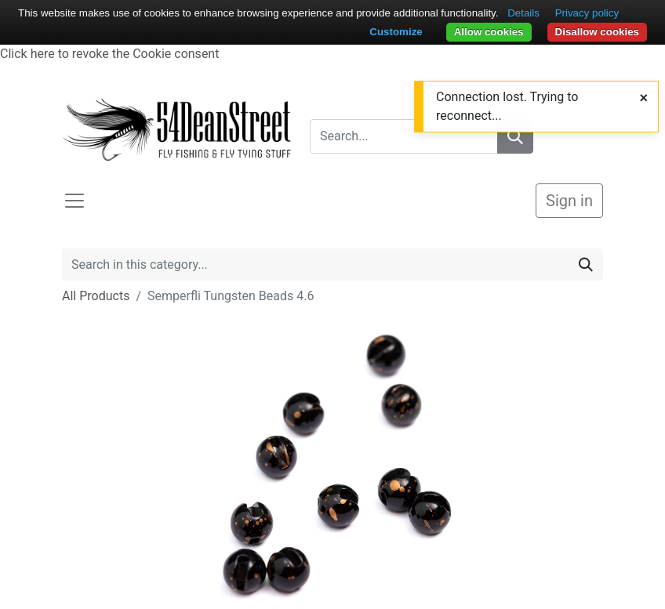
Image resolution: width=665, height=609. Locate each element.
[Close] (643, 98)
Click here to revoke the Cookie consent (109, 53)
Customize (395, 32)
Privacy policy (587, 13)
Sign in (569, 200)
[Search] (586, 264)
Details (523, 13)
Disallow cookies (597, 32)
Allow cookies (489, 32)
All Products (95, 295)
